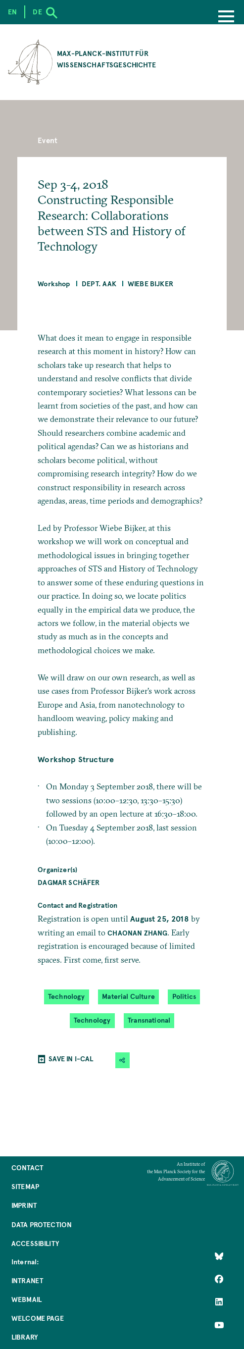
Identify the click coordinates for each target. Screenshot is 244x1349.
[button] (122, 1060)
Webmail (26, 1299)
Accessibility (35, 1243)
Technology (66, 996)
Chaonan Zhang (137, 932)
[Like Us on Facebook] (219, 1279)
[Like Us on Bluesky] (219, 1255)
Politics (184, 996)
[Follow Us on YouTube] (219, 1325)
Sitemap (25, 1186)
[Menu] (226, 17)
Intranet (27, 1280)
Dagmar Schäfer (68, 882)
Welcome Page (37, 1318)
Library (24, 1337)
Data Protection (41, 1224)
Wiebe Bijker (150, 283)
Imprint (24, 1205)
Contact (27, 1167)
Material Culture (128, 996)
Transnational (149, 1020)
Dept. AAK (99, 283)
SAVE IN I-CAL (71, 1058)
